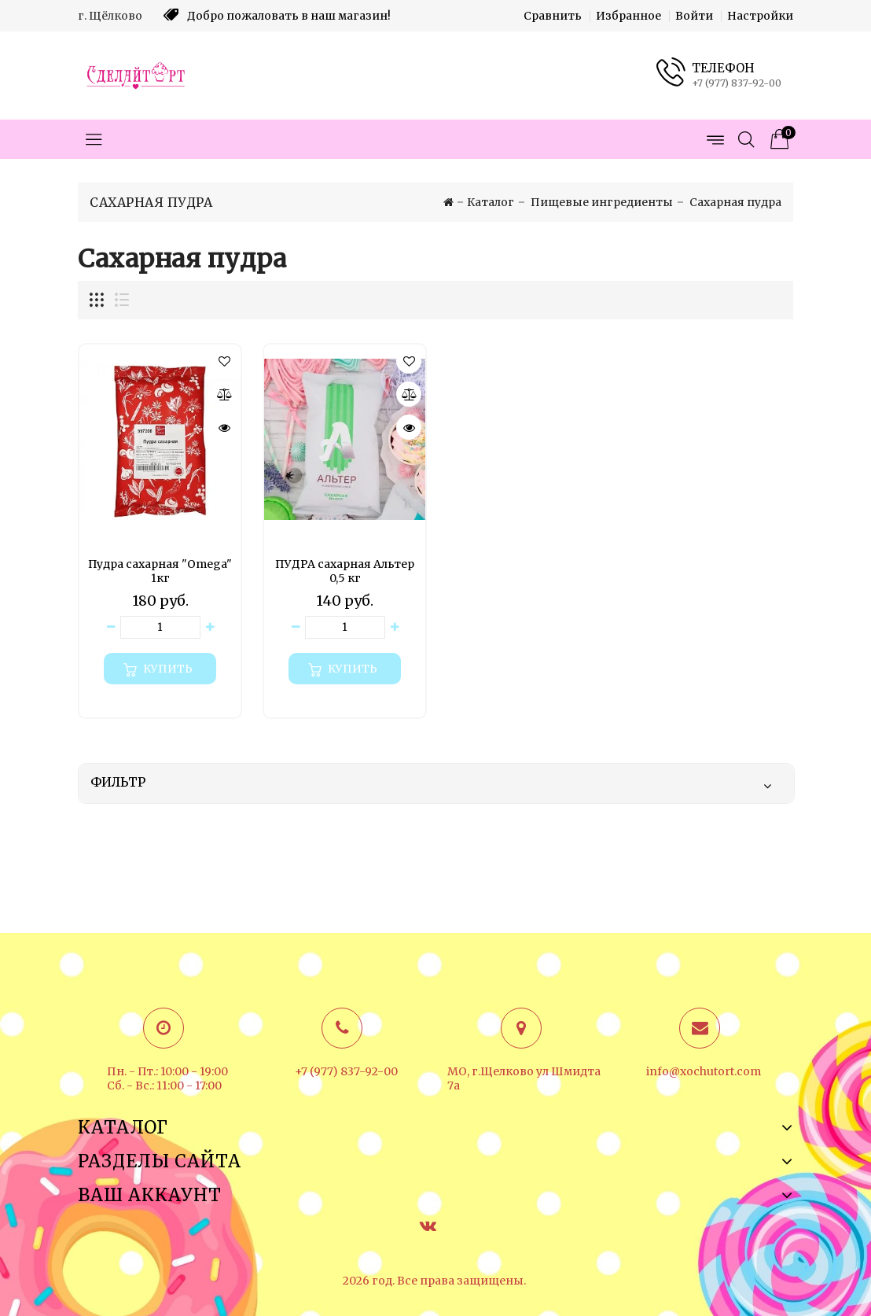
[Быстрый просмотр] (224, 427)
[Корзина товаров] (777, 139)
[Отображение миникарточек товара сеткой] (97, 300)
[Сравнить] (224, 394)
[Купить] (160, 668)
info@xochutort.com (703, 1071)
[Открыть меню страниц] (714, 139)
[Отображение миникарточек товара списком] (121, 300)
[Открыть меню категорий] (93, 139)
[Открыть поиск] (746, 139)
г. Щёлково (110, 16)
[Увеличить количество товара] (209, 627)
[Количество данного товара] (160, 627)
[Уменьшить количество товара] (110, 627)
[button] (224, 361)
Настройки (760, 16)
